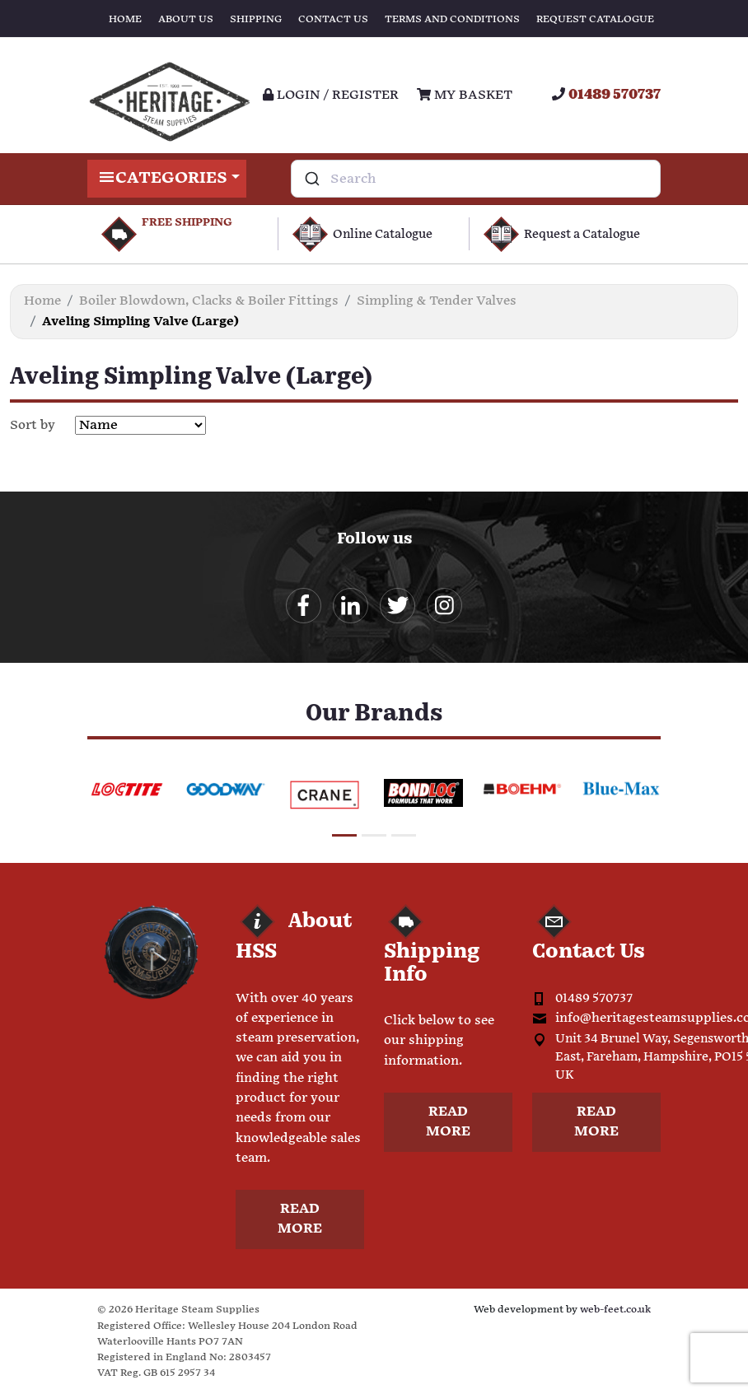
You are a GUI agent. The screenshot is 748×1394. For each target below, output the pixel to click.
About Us (185, 19)
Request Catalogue (595, 19)
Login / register (331, 95)
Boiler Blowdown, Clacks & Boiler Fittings (209, 301)
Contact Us (333, 19)
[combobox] (476, 179)
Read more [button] (300, 1219)
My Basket (464, 95)
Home (125, 19)
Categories (167, 178)
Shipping (256, 19)
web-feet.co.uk (615, 1309)
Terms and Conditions (452, 19)
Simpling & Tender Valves (437, 301)
